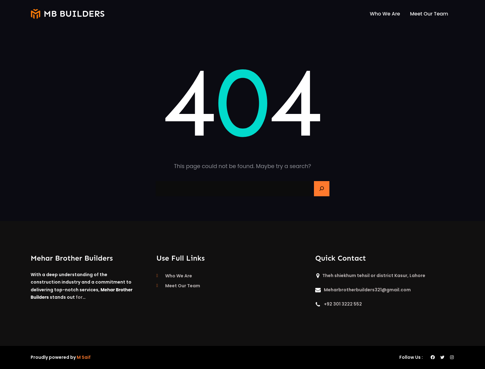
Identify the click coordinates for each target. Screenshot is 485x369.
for (79, 297)
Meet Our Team (182, 286)
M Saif (84, 357)
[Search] (321, 189)
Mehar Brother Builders (72, 258)
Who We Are (178, 276)
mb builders (74, 13)
